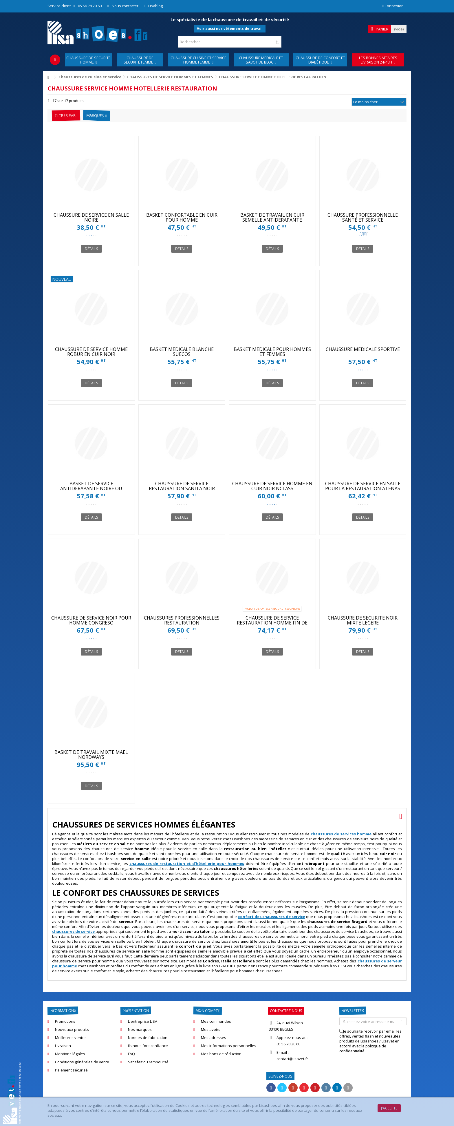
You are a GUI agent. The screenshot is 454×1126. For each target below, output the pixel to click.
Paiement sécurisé (71, 1070)
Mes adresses (213, 1037)
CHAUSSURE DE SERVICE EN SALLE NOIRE (91, 217)
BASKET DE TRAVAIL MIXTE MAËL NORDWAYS (91, 754)
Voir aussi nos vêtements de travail (230, 28)
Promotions (65, 1021)
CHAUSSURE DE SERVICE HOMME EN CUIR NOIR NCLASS (272, 486)
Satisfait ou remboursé (148, 1062)
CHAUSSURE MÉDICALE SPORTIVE (363, 349)
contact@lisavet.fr (292, 1058)
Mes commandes (216, 1021)
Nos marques (140, 1029)
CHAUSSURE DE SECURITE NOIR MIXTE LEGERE (363, 620)
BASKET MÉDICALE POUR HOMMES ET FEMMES (272, 351)
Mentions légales (70, 1053)
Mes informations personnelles (228, 1045)
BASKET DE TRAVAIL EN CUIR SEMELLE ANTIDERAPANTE (272, 217)
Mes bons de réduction (221, 1053)
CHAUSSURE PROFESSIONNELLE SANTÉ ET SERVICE (362, 217)
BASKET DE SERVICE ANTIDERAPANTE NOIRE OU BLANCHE (91, 488)
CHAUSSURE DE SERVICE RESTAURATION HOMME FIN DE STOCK (272, 623)
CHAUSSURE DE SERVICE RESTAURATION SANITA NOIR (182, 486)
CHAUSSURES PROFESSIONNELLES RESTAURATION (181, 620)
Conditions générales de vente (82, 1062)
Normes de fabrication (147, 1037)
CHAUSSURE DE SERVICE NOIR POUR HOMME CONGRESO (91, 620)
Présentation (135, 1011)
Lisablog (155, 5)
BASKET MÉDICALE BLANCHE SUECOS (182, 351)
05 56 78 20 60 (90, 5)
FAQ (131, 1053)
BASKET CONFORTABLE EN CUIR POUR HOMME (181, 217)
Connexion (393, 5)
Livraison (63, 1045)
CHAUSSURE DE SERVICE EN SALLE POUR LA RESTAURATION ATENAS (362, 486)
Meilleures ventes (71, 1037)
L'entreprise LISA (142, 1021)
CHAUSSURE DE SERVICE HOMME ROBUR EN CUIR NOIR (91, 351)
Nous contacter (125, 5)
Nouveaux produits (72, 1029)
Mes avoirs (210, 1029)
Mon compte (207, 1010)
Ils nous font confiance (148, 1045)
